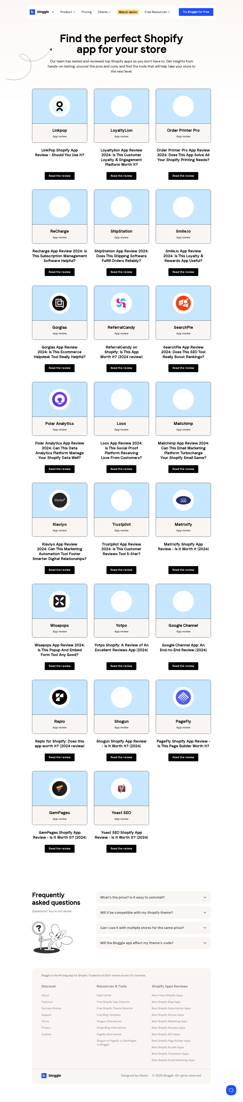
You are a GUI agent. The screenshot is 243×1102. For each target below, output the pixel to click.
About (45, 995)
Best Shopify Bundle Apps (168, 1047)
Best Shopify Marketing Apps (169, 1021)
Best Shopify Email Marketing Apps (173, 1060)
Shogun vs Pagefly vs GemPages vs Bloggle (116, 1042)
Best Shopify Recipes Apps (168, 1027)
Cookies (46, 1034)
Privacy (46, 1027)
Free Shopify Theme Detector (115, 1008)
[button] (45, 12)
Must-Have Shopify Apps (167, 995)
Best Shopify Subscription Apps (171, 1008)
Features (47, 1002)
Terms (45, 1021)
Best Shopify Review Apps (168, 1015)
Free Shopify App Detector (113, 1002)
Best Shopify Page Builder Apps (171, 1040)
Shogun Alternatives (109, 1021)
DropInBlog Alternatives (111, 1027)
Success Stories (51, 1008)
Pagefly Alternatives (109, 1034)
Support (46, 1015)
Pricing (87, 12)
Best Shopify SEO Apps (166, 1034)
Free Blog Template (109, 1015)
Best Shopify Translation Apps (170, 1053)
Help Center (104, 995)
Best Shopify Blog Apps (166, 1002)
